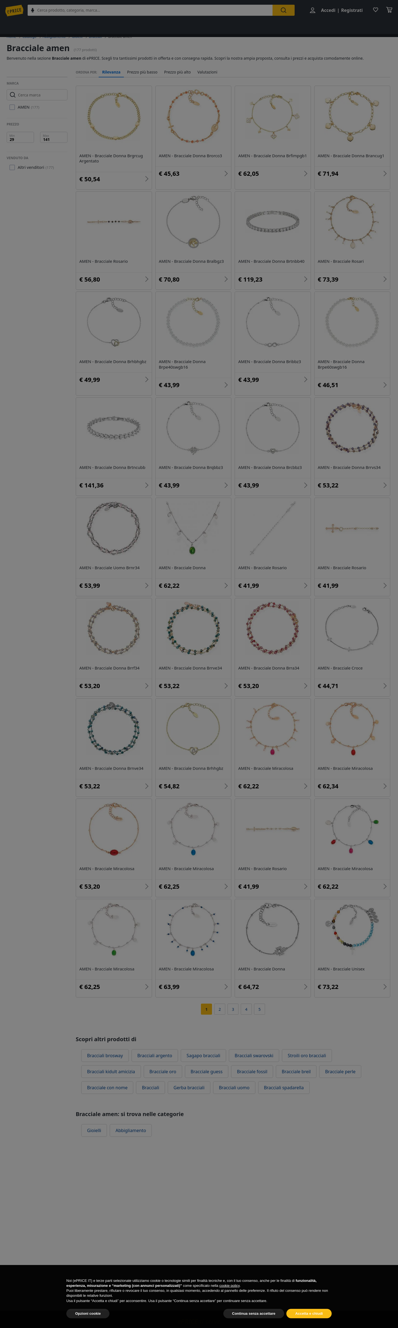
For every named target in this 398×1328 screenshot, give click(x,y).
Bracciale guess (207, 1072)
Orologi (260, 25)
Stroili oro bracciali (307, 1056)
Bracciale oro (163, 1072)
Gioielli (287, 25)
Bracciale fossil (252, 1072)
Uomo (122, 25)
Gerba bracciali (189, 1088)
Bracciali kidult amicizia (111, 1072)
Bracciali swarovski (254, 1056)
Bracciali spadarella (284, 1088)
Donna (98, 25)
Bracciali (95, 36)
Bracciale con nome (107, 1088)
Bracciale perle (340, 1072)
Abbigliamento (65, 25)
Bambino (150, 25)
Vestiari (233, 25)
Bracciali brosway (105, 1056)
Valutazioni (207, 72)
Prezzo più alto (177, 72)
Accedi (327, 10)
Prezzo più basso (142, 72)
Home (11, 36)
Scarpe (177, 25)
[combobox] (154, 10)
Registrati (350, 10)
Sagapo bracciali (203, 1056)
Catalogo (29, 36)
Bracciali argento (154, 1056)
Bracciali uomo (234, 1088)
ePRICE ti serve (198, 1321)
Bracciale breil (296, 1072)
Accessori (205, 25)
